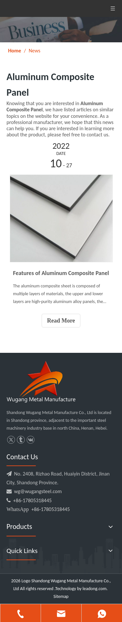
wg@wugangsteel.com (38, 491)
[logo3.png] (41, 382)
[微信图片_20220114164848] (61, 29)
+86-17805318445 (29, 500)
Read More (61, 320)
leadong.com (94, 588)
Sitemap (60, 596)
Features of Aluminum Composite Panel (61, 273)
